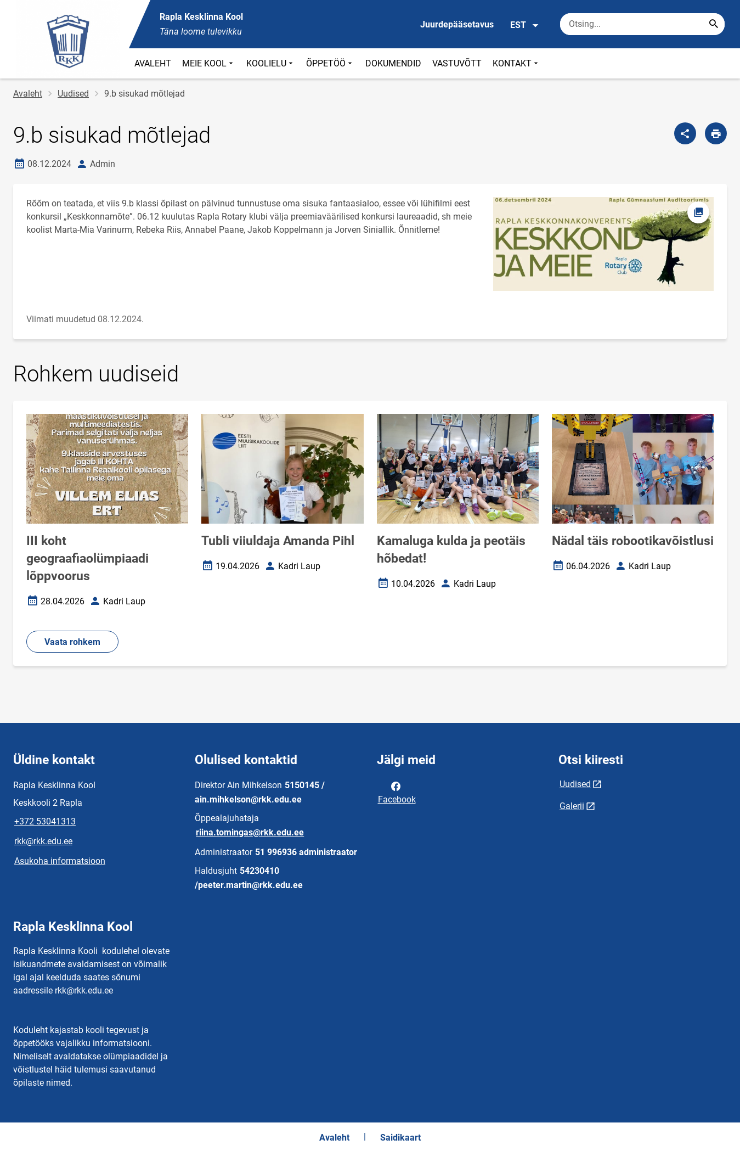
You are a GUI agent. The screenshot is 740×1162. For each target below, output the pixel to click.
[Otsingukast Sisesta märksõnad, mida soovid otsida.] (642, 24)
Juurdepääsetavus (457, 24)
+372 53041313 (45, 821)
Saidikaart (400, 1137)
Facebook (397, 792)
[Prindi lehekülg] (716, 133)
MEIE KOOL (208, 63)
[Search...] (713, 24)
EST (524, 25)
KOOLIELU (270, 63)
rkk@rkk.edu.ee (43, 841)
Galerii (572, 806)
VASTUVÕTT (457, 63)
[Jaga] (685, 133)
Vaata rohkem (72, 642)
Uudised (73, 93)
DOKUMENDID (393, 63)
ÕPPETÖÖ (330, 63)
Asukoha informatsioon (59, 861)
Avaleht (27, 93)
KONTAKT (516, 63)
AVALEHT (152, 63)
